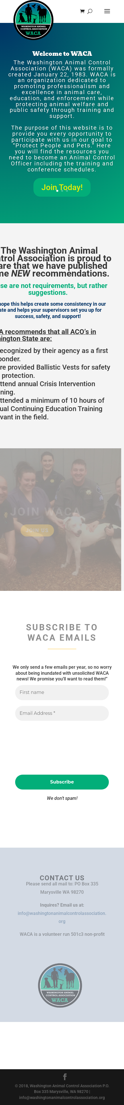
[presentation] (38, 747)
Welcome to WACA (62, 53)
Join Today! (62, 187)
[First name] (62, 692)
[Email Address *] (62, 713)
